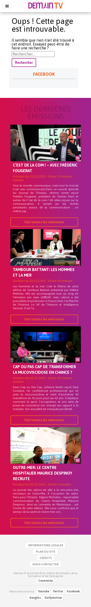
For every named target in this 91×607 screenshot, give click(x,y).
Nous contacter (46, 564)
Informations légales (45, 545)
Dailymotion (53, 597)
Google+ (35, 597)
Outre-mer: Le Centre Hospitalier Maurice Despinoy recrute (42, 473)
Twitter (58, 591)
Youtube (43, 591)
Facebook (73, 591)
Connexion (45, 580)
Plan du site (45, 551)
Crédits (46, 558)
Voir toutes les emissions (44, 222)
